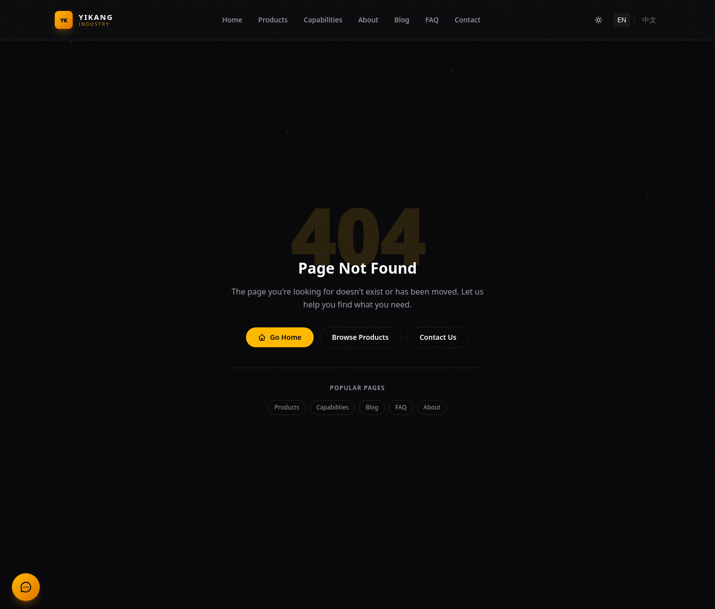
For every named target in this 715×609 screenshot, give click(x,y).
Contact (467, 19)
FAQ (432, 19)
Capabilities (323, 19)
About (368, 19)
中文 (649, 19)
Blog (401, 19)
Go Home (279, 337)
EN (621, 19)
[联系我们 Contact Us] (26, 587)
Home (232, 19)
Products (273, 19)
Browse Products (360, 337)
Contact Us (438, 337)
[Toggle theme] (598, 20)
